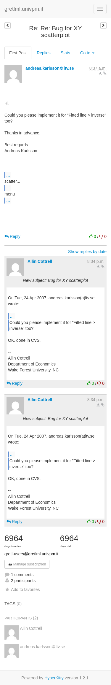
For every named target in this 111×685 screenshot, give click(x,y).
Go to (87, 52)
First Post (18, 52)
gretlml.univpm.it (23, 9)
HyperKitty (54, 678)
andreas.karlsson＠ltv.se (49, 68)
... (8, 174)
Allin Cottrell (40, 261)
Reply (12, 236)
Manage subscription (27, 564)
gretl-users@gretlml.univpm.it (31, 554)
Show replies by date (87, 251)
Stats (65, 52)
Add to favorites (22, 589)
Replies (44, 52)
